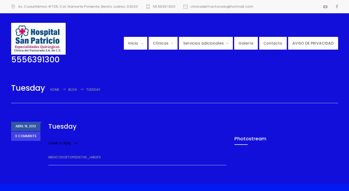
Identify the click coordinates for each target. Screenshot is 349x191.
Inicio (133, 43)
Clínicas (161, 43)
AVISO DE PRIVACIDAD (313, 43)
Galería (245, 43)
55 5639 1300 (164, 7)
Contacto (272, 43)
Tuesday (62, 126)
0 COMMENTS (25, 136)
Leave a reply (59, 142)
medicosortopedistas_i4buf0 (74, 157)
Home (54, 89)
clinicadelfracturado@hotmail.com (221, 7)
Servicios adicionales (203, 43)
